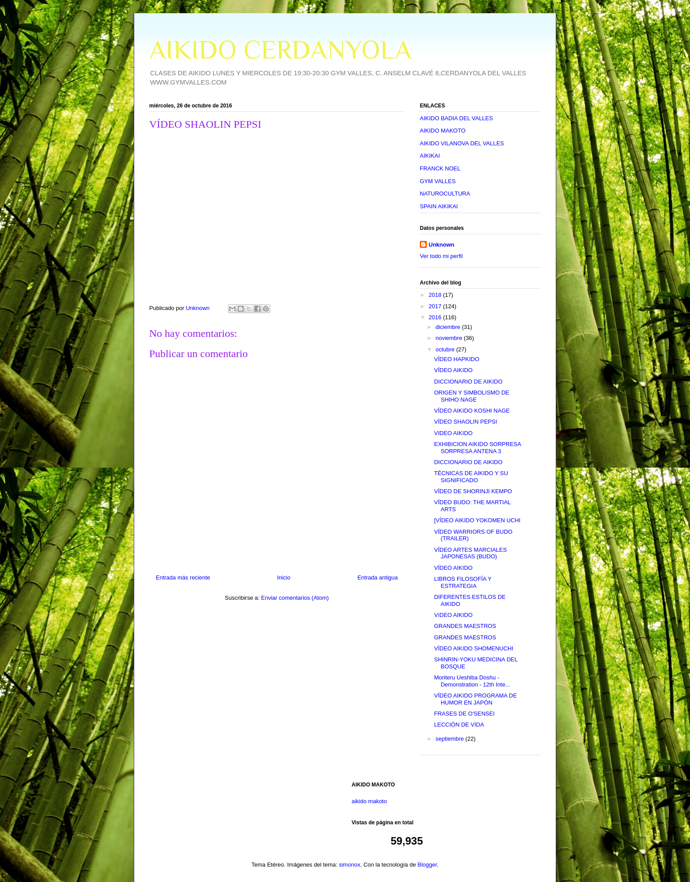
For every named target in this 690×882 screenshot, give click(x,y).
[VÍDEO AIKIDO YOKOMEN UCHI (477, 520)
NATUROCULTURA (445, 193)
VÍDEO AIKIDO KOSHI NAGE (472, 410)
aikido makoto (369, 801)
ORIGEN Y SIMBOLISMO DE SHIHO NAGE (471, 396)
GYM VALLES (437, 181)
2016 (436, 317)
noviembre (450, 338)
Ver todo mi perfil (441, 256)
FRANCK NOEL (440, 168)
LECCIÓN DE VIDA (459, 724)
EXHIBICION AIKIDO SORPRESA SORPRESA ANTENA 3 (477, 447)
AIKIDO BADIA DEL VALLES (456, 118)
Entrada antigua (377, 577)
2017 (436, 306)
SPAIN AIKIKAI (439, 206)
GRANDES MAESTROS (465, 626)
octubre (446, 349)
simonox (349, 864)
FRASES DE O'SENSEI (464, 713)
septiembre (451, 738)
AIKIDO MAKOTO (443, 130)
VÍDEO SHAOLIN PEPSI (465, 421)
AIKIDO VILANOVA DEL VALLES (462, 143)
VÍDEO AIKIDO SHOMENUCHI (473, 648)
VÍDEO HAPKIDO (456, 359)
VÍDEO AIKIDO (453, 370)
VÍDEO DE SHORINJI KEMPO (473, 491)
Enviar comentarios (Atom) (295, 597)
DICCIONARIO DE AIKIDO (468, 381)
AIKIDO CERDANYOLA (280, 49)
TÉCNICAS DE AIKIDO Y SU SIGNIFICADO (471, 476)
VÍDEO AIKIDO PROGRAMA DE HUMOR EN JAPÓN (475, 699)
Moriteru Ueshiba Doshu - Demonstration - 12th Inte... (472, 681)
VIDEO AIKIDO (453, 433)
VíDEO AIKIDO (453, 615)
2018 (436, 295)
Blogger (427, 864)
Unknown (442, 244)
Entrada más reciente (183, 577)
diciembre (449, 327)
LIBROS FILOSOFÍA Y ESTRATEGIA (462, 582)
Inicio (283, 577)
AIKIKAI (430, 155)
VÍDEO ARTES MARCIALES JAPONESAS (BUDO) (470, 553)
